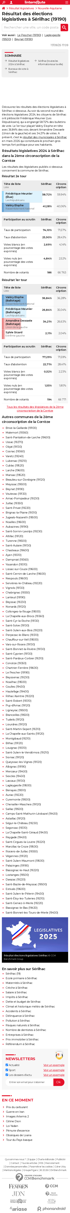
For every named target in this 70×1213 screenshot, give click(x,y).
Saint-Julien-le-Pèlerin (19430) (25, 893)
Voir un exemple (54, 1065)
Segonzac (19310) (16, 827)
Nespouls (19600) (17, 578)
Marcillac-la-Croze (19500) (22, 846)
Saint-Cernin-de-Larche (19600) (26, 573)
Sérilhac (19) (13, 973)
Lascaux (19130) (15, 780)
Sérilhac (42, 61)
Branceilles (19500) (17, 715)
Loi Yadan (12, 1126)
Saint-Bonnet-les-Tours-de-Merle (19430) (32, 912)
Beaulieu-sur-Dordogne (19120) (25, 479)
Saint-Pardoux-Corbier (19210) (24, 658)
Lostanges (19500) (17, 875)
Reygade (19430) (16, 837)
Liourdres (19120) (16, 724)
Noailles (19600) (16, 522)
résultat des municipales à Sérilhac (45, 137)
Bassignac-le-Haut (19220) (22, 870)
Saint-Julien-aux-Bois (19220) (24, 630)
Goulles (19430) (15, 686)
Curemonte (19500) (18, 799)
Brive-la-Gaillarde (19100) (21, 428)
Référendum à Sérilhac (20, 1044)
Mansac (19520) (15, 475)
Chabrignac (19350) (18, 592)
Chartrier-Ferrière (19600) (22, 668)
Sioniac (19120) (15, 757)
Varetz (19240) (14, 456)
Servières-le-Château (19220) (24, 583)
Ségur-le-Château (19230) (22, 823)
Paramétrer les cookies (41, 1166)
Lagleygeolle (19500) (18, 785)
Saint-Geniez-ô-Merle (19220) (24, 903)
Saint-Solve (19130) (17, 625)
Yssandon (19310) (16, 564)
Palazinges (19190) (17, 865)
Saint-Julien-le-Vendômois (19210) (27, 752)
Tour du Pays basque (19, 1140)
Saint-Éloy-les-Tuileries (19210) (25, 898)
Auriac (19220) (14, 795)
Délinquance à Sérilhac (20, 1016)
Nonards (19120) (16, 606)
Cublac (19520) (15, 465)
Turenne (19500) (16, 541)
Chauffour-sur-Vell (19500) (22, 639)
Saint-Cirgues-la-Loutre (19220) (25, 842)
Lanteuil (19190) (15, 597)
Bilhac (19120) (14, 743)
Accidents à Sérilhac (18, 1011)
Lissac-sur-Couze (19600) (21, 569)
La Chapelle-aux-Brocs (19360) (25, 616)
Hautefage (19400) (17, 691)
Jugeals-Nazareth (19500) (22, 517)
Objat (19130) (14, 446)
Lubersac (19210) (16, 461)
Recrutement (52, 1163)
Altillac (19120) (14, 536)
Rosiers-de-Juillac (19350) (22, 851)
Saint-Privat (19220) (18, 508)
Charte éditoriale (45, 1159)
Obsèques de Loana (18, 1135)
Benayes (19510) (16, 790)
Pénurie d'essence (18, 1130)
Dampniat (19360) (17, 559)
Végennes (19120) (17, 856)
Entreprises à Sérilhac (19, 1034)
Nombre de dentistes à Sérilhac (26, 1030)
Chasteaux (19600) (17, 550)
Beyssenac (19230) (17, 677)
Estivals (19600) (15, 889)
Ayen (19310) (13, 555)
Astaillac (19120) (15, 818)
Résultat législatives (21, 8)
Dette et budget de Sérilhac (23, 1001)
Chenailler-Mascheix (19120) (23, 804)
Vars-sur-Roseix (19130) (20, 644)
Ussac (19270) (14, 442)
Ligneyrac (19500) (17, 710)
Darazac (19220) (15, 879)
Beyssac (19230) (16, 602)
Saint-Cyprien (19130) (19, 653)
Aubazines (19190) (17, 526)
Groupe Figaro (30, 1170)
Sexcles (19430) (15, 776)
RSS (41, 1163)
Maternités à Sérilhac (19, 983)
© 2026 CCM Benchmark (53, 1170)
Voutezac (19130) (16, 493)
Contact (15, 1163)
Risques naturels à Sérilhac (23, 1025)
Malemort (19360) (17, 432)
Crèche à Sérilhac (17, 987)
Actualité (12, 1065)
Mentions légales (12, 1170)
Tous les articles (29, 1163)
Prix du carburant (17, 1107)
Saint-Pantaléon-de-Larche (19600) (28, 437)
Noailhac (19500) (16, 682)
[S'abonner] (35, 1082)
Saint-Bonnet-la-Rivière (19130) (25, 649)
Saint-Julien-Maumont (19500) (25, 860)
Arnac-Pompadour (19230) (22, 498)
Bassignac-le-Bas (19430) (21, 907)
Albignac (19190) (16, 766)
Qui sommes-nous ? (15, 1159)
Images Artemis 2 (17, 1116)
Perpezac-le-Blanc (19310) (22, 635)
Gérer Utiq (60, 1166)
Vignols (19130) (15, 588)
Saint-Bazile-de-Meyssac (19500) (26, 884)
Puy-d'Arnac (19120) (18, 705)
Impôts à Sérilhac (17, 997)
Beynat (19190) (23, 39)
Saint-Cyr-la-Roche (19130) (22, 620)
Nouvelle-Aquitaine (50, 8)
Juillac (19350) (14, 503)
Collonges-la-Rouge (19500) (23, 611)
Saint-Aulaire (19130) (18, 545)
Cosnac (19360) (15, 451)
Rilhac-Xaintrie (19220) (20, 696)
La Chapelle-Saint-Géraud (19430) (27, 832)
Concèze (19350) (16, 663)
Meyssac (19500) (16, 484)
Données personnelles (16, 1166)
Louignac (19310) (16, 748)
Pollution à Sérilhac (18, 1020)
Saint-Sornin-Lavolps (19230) (24, 531)
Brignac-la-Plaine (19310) (21, 512)
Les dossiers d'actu (19, 1075)
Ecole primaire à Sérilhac (21, 978)
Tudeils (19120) (15, 719)
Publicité (60, 1159)
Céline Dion (13, 1121)
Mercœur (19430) (16, 771)
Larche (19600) (15, 470)
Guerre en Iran (15, 1111)
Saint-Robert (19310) (18, 700)
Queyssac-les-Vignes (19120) (24, 762)
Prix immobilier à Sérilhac (22, 1039)
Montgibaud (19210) (18, 738)
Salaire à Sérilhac (16, 992)
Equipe (31, 1159)
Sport (10, 1070)
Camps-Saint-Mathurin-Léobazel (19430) (31, 813)
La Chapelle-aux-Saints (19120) (25, 733)
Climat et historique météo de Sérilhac (30, 1006)
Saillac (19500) (14, 809)
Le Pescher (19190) (29, 35)
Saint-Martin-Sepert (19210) (23, 729)
